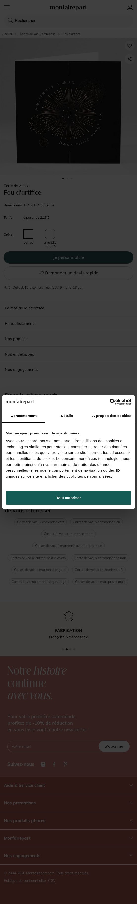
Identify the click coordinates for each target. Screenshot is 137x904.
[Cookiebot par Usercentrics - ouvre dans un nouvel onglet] (109, 402)
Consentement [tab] (24, 416)
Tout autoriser (68, 498)
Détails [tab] (67, 416)
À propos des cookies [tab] (111, 416)
